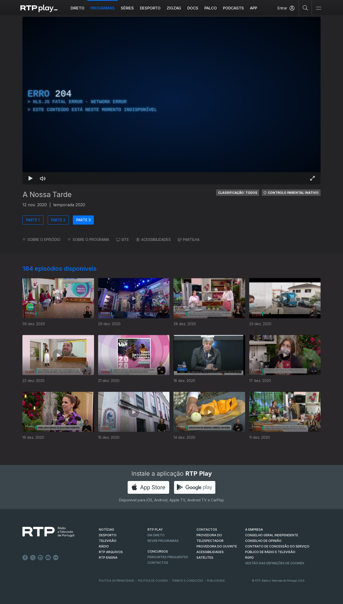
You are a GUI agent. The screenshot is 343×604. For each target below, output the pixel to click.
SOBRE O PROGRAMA (88, 239)
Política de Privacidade (116, 580)
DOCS (192, 8)
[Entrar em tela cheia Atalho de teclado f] (312, 178)
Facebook (25, 557)
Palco (210, 8)
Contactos (158, 563)
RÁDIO (104, 546)
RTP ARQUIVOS (111, 552)
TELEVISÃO (107, 541)
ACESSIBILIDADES (153, 239)
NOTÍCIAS (106, 529)
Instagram (40, 557)
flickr (56, 557)
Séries (127, 8)
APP (253, 8)
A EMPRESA (254, 529)
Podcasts (233, 8)
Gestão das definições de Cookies (274, 563)
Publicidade (216, 580)
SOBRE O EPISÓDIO (41, 239)
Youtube (48, 557)
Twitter (33, 557)
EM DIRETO (156, 535)
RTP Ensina (108, 557)
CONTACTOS (206, 529)
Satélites (204, 557)
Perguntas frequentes (168, 557)
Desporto (150, 8)
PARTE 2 (58, 220)
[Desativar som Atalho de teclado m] (43, 178)
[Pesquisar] (305, 7)
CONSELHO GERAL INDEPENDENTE (271, 535)
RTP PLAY (155, 529)
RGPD (249, 557)
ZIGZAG (174, 8)
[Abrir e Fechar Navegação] (318, 8)
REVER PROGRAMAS (163, 541)
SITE (122, 239)
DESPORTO (107, 535)
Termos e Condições (187, 580)
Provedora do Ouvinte (216, 546)
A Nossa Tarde (47, 194)
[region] (171, 100)
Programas (102, 8)
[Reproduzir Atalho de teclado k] (30, 178)
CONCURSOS (158, 551)
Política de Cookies (153, 580)
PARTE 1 (33, 220)
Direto (77, 8)
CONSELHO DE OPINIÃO (263, 541)
